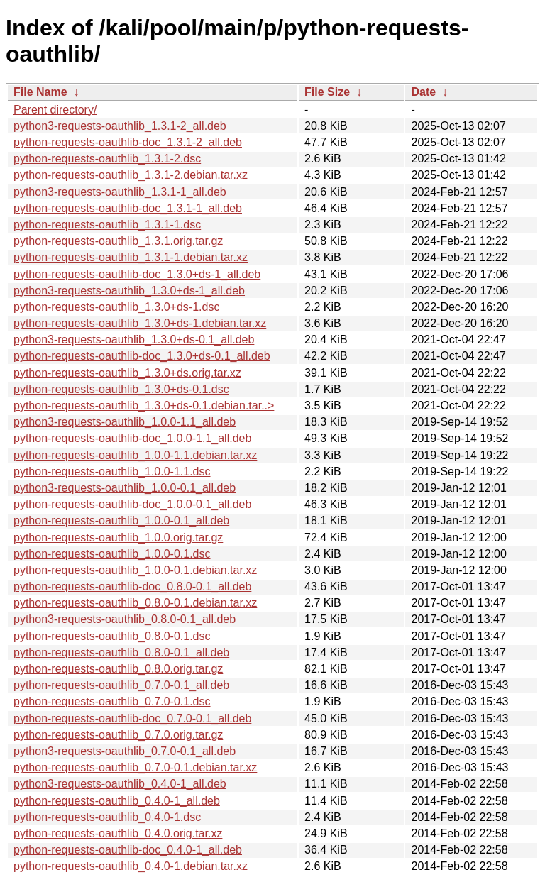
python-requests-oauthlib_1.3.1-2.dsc (107, 159)
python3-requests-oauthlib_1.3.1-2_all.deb (119, 126)
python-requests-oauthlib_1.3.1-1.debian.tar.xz (130, 257)
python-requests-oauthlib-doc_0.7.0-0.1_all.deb (132, 718)
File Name (40, 92)
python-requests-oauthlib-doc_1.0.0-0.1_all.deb (132, 504)
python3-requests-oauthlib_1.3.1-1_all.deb (119, 192)
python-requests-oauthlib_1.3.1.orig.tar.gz (118, 241)
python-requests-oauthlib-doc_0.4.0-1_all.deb (127, 850)
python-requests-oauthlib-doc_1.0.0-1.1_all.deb (132, 438)
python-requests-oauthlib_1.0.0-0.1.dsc (112, 554)
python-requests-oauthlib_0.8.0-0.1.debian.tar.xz (135, 603)
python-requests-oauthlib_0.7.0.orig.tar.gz (118, 735)
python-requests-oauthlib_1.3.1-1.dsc (107, 225)
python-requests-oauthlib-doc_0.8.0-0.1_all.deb (132, 586)
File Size (327, 92)
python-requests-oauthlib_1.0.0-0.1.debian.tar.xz (135, 570)
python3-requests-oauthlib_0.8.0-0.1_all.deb (124, 619)
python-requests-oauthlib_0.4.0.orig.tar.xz (117, 833)
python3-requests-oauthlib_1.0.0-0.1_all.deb (124, 488)
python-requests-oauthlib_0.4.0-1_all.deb (116, 801)
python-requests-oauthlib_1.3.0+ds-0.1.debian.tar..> (143, 405)
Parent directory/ (55, 110)
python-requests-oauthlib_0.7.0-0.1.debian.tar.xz (135, 767)
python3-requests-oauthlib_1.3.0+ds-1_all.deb (129, 291)
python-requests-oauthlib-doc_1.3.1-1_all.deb (127, 208)
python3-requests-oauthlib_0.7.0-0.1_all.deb (124, 751)
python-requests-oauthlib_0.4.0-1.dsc (107, 817)
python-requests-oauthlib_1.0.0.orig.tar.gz (118, 537)
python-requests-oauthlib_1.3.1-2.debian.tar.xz (130, 175)
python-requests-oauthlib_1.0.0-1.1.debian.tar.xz (135, 455)
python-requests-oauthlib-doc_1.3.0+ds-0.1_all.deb (141, 356)
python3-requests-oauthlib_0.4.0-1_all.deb (119, 784)
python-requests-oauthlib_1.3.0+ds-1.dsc (116, 307)
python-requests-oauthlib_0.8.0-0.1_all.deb (121, 652)
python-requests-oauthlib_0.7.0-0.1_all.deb (121, 685)
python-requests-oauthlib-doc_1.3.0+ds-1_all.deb (136, 274)
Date (423, 92)
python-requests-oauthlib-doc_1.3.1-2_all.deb (127, 142)
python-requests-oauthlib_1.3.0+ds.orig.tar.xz (127, 373)
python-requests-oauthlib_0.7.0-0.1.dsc (112, 701)
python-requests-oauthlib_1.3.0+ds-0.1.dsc (121, 389)
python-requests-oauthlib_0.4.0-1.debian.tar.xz (130, 866)
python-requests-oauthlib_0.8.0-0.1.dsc (112, 636)
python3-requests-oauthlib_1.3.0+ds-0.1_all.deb (133, 339)
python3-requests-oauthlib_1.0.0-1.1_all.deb (124, 422)
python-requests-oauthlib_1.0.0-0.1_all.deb (121, 520)
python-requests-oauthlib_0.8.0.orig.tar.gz (118, 669)
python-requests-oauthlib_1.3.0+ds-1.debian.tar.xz (139, 323)
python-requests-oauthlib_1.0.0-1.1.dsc (112, 471)
